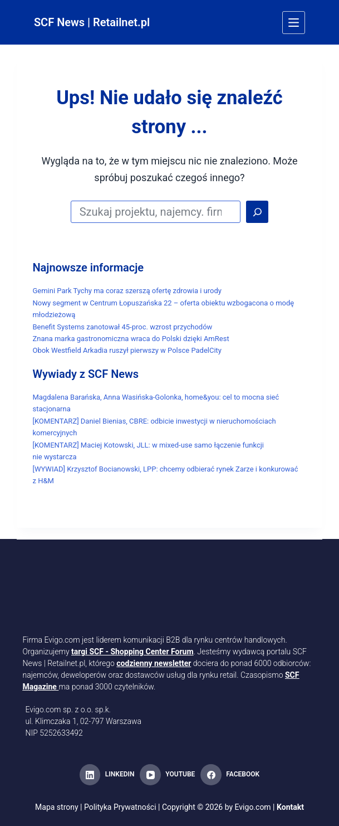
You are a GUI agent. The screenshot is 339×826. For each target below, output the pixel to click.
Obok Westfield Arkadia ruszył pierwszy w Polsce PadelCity (127, 350)
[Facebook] (229, 774)
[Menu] (293, 22)
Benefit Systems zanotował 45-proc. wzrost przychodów (122, 327)
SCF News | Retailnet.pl (92, 22)
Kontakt (290, 807)
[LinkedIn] (107, 774)
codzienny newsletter (153, 663)
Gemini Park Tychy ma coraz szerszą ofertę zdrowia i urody (126, 290)
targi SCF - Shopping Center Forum (132, 651)
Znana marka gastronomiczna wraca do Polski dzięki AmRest (130, 338)
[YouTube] (167, 774)
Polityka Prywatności (120, 807)
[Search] (257, 212)
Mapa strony (56, 807)
